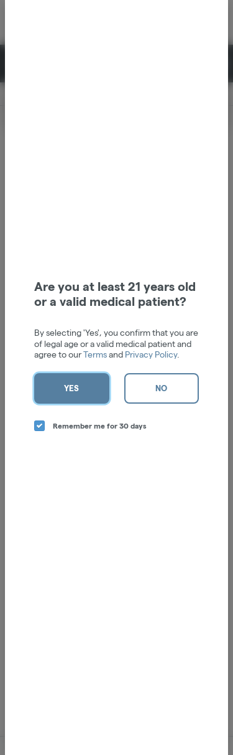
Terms (95, 354)
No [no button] (161, 388)
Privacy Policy (151, 354)
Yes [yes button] (71, 388)
